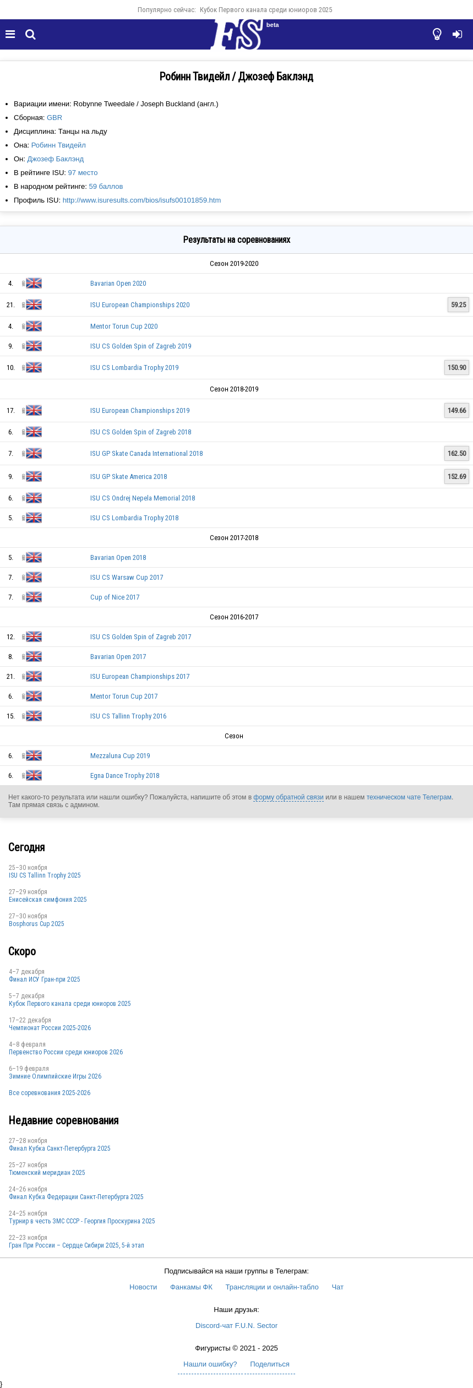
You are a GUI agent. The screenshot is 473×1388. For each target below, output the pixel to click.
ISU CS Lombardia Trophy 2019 (134, 367)
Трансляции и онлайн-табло (271, 1287)
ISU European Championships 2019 (139, 410)
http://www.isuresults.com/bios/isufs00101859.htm (142, 200)
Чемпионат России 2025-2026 (50, 1028)
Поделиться (270, 1364)
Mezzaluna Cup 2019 (120, 756)
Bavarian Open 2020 (118, 283)
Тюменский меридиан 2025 (47, 1173)
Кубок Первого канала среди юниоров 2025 (266, 10)
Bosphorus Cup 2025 (36, 924)
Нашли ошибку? (210, 1364)
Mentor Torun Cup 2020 (123, 326)
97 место (83, 172)
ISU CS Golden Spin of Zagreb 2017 (140, 637)
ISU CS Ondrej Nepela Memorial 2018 (142, 498)
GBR (54, 117)
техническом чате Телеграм (409, 797)
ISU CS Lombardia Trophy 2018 (134, 518)
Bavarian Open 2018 (118, 557)
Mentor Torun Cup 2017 (123, 696)
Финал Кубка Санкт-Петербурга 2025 (60, 1148)
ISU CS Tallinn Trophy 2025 (45, 875)
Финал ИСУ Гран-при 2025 (44, 979)
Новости (143, 1287)
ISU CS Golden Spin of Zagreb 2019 (140, 346)
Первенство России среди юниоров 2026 (66, 1052)
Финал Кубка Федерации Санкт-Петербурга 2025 (76, 1197)
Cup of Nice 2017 (114, 597)
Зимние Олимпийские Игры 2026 (55, 1076)
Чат (337, 1287)
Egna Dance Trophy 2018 (124, 775)
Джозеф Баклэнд (56, 159)
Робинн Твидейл (58, 145)
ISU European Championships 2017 (139, 676)
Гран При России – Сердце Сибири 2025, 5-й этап (76, 1245)
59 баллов (106, 186)
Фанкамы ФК (191, 1287)
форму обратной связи (288, 797)
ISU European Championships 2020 (139, 305)
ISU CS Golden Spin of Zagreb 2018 (140, 432)
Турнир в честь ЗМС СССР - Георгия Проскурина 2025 (82, 1221)
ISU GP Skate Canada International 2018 (146, 453)
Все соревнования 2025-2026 (49, 1093)
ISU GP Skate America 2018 (128, 476)
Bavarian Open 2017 (118, 656)
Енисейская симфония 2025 (48, 899)
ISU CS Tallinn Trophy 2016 (128, 716)
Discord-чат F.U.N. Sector (236, 1325)
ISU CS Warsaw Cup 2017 (126, 577)
